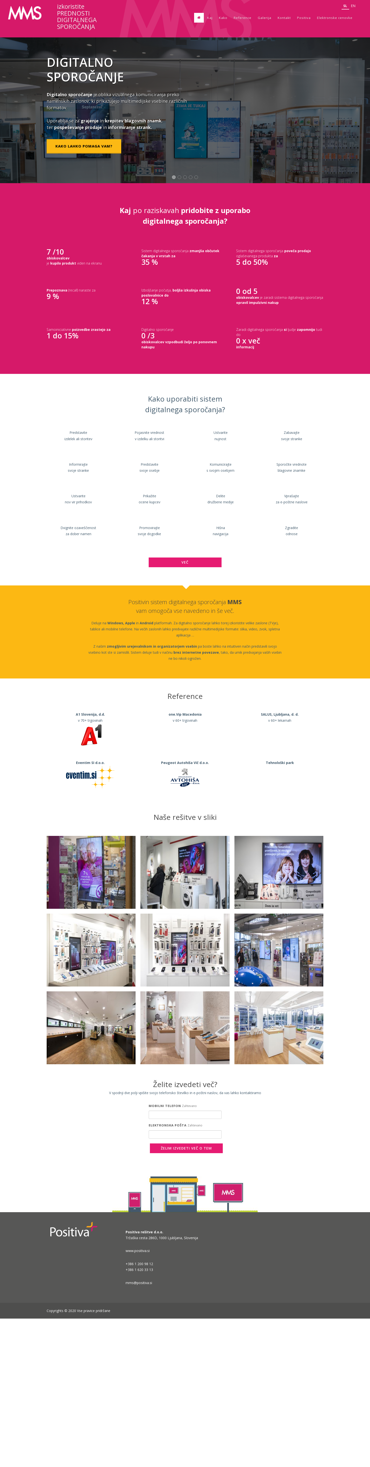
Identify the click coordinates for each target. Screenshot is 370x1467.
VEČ (185, 710)
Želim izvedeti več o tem (186, 1296)
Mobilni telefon (165, 1254)
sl (345, 5)
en (353, 5)
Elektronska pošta (168, 1273)
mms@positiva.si (139, 1431)
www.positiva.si (138, 1399)
